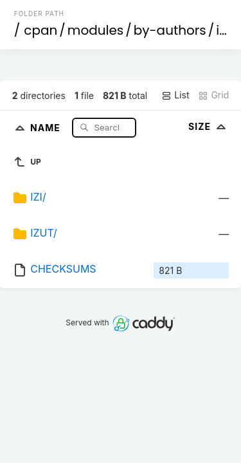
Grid (213, 95)
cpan (40, 30)
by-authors (170, 30)
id (222, 30)
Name (46, 127)
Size (208, 126)
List (175, 95)
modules (95, 30)
